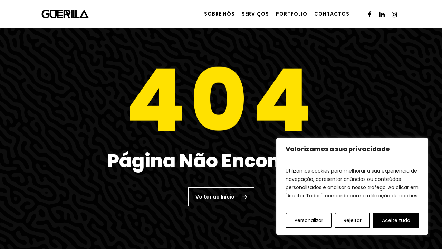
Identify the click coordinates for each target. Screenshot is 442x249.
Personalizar (309, 220)
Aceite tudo (396, 220)
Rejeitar (353, 220)
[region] (352, 186)
